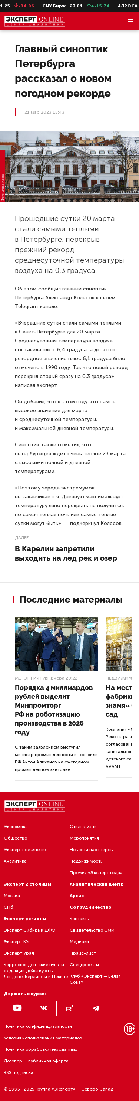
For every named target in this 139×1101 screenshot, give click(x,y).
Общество (15, 838)
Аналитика (15, 861)
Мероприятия (32, 678)
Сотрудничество (91, 907)
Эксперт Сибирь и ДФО (30, 930)
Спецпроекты (84, 964)
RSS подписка (18, 1072)
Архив (77, 895)
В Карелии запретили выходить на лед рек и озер (66, 553)
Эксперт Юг (17, 941)
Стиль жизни (83, 826)
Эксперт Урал (19, 953)
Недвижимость (86, 861)
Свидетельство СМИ (92, 930)
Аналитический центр (97, 884)
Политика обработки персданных (40, 1049)
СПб (8, 907)
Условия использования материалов (43, 1037)
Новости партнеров (91, 849)
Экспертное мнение (25, 849)
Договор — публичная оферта (36, 1060)
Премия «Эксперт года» (96, 872)
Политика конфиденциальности (38, 1026)
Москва (12, 895)
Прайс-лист (83, 953)
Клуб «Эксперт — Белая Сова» (95, 979)
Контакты (80, 918)
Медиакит (80, 941)
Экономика (16, 826)
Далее (22, 537)
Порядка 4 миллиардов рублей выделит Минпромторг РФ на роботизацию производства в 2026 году (54, 710)
